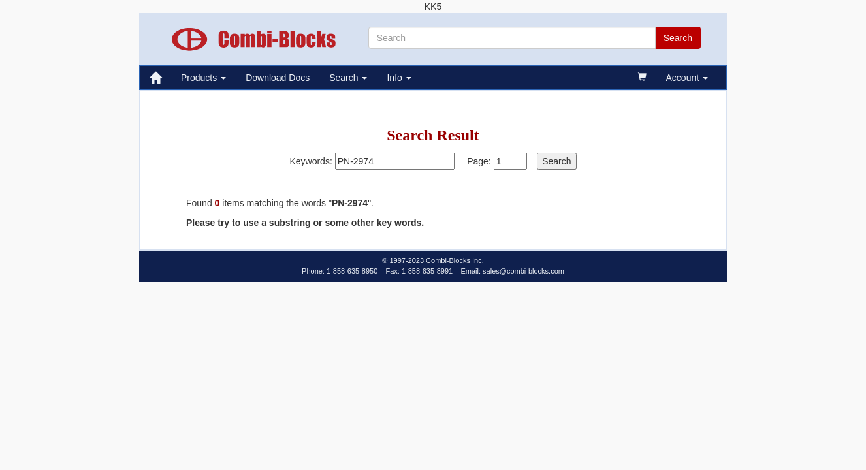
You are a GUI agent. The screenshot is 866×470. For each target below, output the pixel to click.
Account (687, 77)
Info (399, 77)
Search (348, 77)
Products (203, 77)
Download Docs (278, 77)
